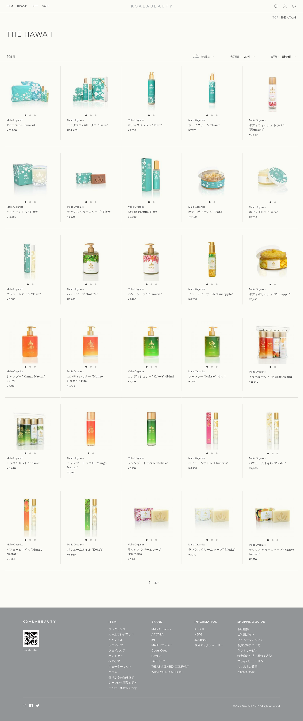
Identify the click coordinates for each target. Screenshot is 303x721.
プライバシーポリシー (251, 661)
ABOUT (199, 629)
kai (153, 640)
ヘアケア (114, 661)
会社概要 (243, 629)
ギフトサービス (247, 650)
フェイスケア (117, 650)
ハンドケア (116, 656)
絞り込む (205, 57)
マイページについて (250, 640)
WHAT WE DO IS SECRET (167, 672)
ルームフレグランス (121, 634)
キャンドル (116, 640)
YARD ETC (158, 661)
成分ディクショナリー (208, 645)
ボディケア (116, 645)
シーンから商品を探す (123, 682)
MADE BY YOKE (161, 645)
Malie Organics (161, 629)
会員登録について (248, 645)
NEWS (198, 634)
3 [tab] (35, 115)
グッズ (113, 672)
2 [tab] (30, 115)
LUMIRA (156, 656)
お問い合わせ (246, 672)
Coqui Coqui (159, 650)
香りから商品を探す (121, 677)
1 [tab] (25, 115)
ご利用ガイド (246, 634)
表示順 (275, 57)
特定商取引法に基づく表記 (254, 656)
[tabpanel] (30, 90)
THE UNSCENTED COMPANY (170, 666)
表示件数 (235, 57)
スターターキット (120, 666)
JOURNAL (200, 640)
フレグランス (117, 629)
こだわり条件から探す (123, 688)
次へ (157, 582)
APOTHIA (157, 634)
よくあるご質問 (247, 666)
